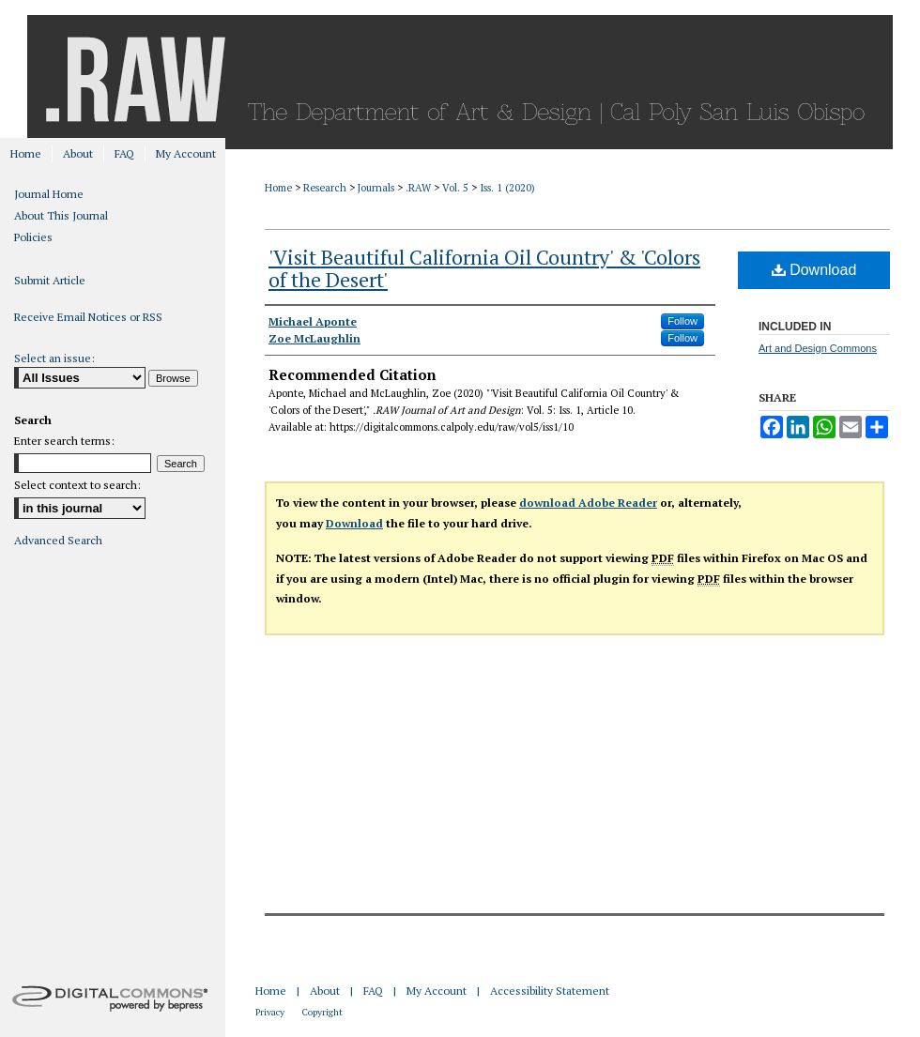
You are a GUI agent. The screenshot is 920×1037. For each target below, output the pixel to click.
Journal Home (49, 194)
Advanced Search (58, 540)
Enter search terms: (64, 441)
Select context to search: (77, 485)
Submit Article (49, 280)
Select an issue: (54, 358)
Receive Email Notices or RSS (88, 317)
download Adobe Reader (588, 503)
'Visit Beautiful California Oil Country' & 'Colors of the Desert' (484, 268)
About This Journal (61, 215)
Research (324, 187)
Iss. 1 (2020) (507, 187)
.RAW (418, 187)
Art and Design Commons (818, 348)
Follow (682, 321)
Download (814, 270)
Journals (376, 187)
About (325, 991)
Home (278, 187)
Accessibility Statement (549, 991)
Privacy (269, 1012)
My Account (436, 991)
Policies (33, 237)
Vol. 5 (455, 187)
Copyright (322, 1012)
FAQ (373, 991)
